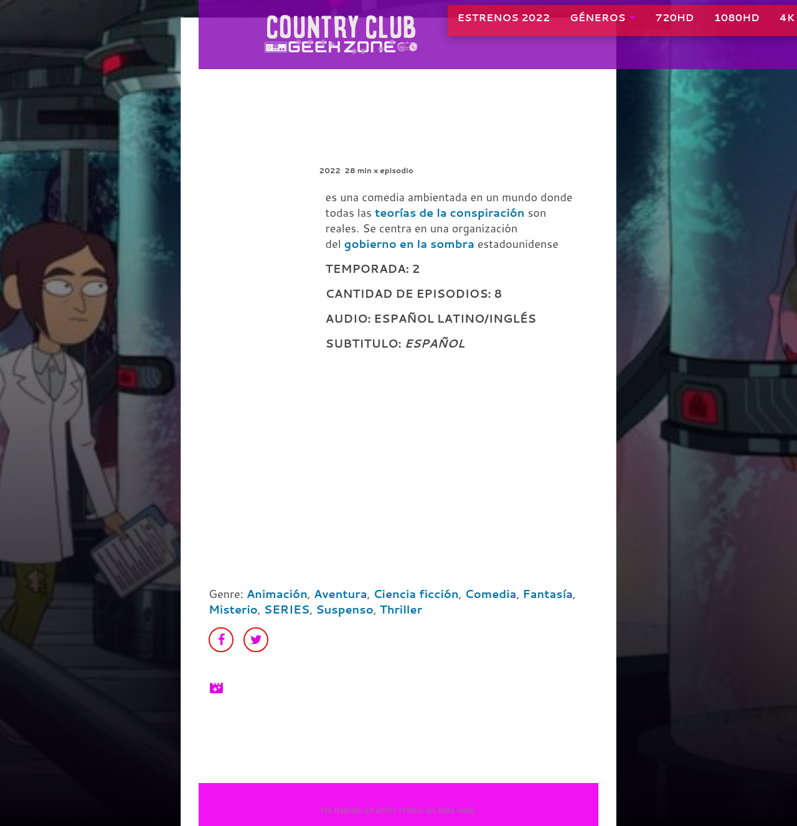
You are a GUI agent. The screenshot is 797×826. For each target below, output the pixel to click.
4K (750, 24)
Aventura (340, 594)
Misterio (233, 609)
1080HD (701, 24)
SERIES (286, 609)
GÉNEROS (562, 24)
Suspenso (345, 609)
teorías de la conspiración (450, 212)
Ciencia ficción (415, 594)
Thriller (401, 609)
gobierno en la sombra (409, 243)
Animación (277, 594)
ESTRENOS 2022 (468, 24)
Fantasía (547, 594)
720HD (639, 24)
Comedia (491, 594)
